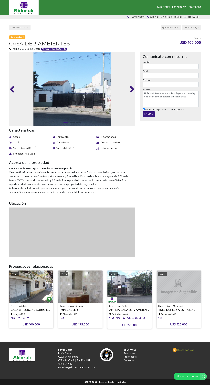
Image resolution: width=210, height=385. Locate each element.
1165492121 (65, 364)
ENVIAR (148, 114)
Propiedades (179, 7)
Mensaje (146, 89)
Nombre (146, 62)
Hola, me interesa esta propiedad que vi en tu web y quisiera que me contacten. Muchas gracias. (171, 99)
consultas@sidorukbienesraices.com (76, 368)
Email (145, 71)
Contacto (195, 7)
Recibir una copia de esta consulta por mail (163, 109)
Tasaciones (163, 7)
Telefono (147, 80)
